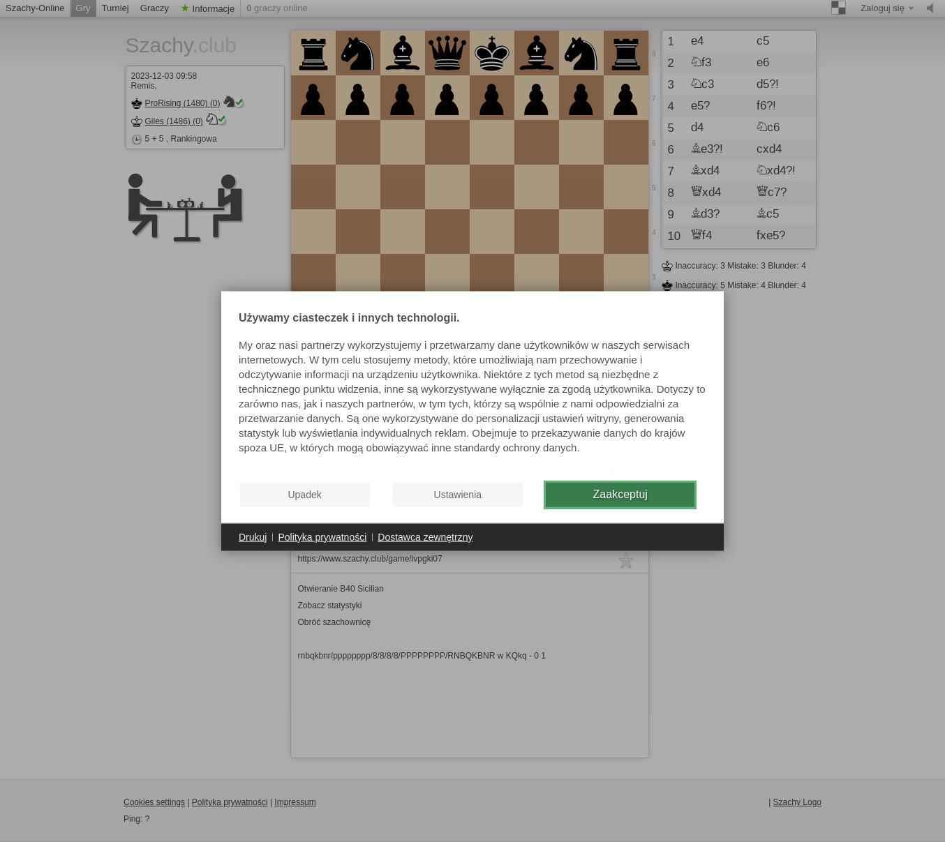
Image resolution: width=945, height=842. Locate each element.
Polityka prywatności (322, 536)
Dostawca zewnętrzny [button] (425, 536)
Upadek (304, 494)
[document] (472, 390)
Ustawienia (458, 494)
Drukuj (253, 536)
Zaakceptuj (620, 494)
